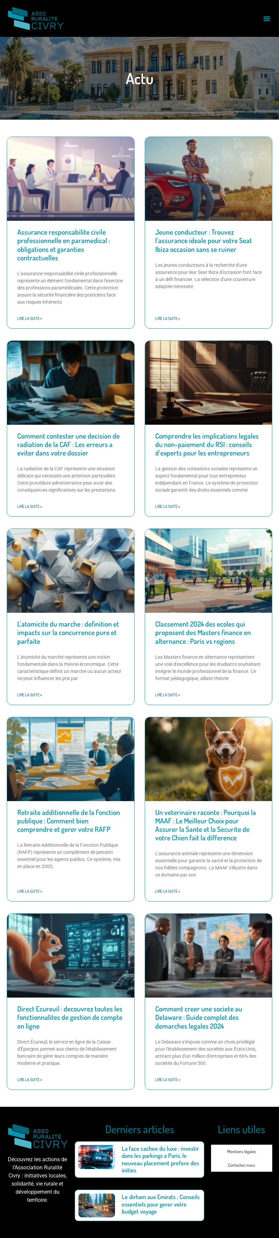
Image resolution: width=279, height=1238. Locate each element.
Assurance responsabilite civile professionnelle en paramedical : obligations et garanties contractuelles (63, 244)
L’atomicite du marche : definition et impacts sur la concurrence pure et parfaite (68, 632)
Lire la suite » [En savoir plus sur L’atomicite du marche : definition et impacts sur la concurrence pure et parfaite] (29, 694)
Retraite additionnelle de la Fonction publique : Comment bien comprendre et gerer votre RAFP (68, 821)
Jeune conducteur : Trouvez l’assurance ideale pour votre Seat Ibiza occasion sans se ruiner (203, 240)
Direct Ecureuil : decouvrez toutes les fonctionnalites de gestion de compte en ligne (69, 1017)
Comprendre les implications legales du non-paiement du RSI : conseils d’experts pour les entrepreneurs (207, 444)
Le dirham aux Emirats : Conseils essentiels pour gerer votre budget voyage (161, 1204)
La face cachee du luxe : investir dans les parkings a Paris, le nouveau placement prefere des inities (160, 1159)
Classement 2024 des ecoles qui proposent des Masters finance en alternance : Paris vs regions (203, 632)
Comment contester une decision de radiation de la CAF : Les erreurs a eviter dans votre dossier (68, 444)
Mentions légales (241, 1151)
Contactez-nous (241, 1165)
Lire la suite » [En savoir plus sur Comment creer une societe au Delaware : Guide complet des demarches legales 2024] (167, 1079)
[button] (266, 18)
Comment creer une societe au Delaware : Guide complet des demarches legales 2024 (198, 1017)
